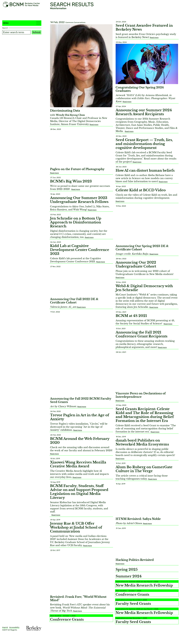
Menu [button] (22, 22)
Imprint (5, 627)
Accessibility (14, 627)
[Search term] (16, 32)
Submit (36, 32)
